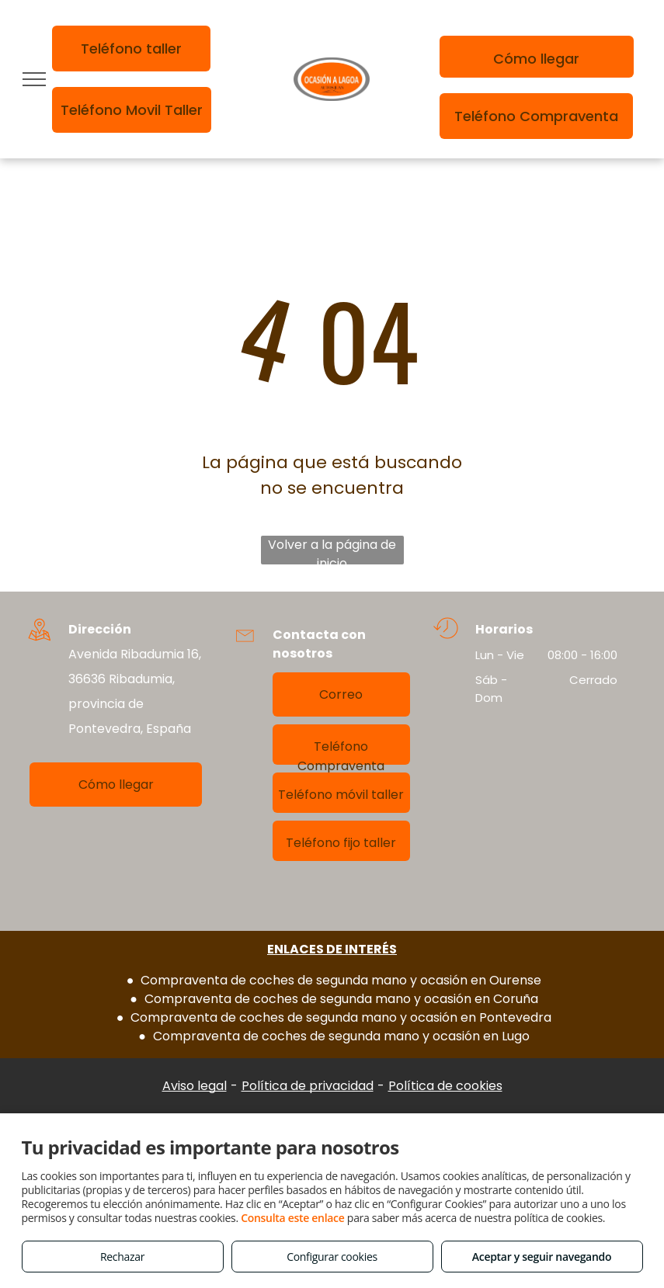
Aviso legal (194, 1086)
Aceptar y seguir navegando (541, 1256)
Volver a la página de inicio (332, 550)
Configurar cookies (332, 1256)
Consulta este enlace (292, 1217)
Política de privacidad (308, 1086)
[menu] (34, 79)
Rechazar (122, 1256)
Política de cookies (445, 1086)
